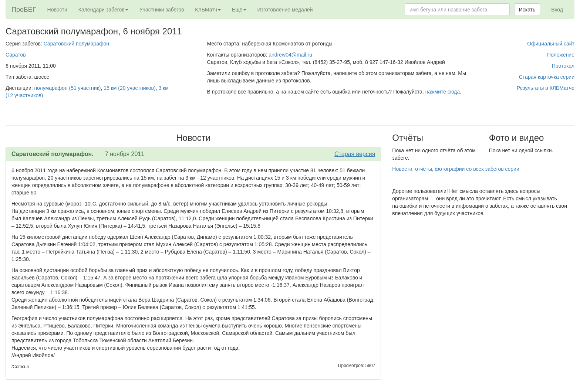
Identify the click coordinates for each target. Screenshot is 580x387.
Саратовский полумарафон (76, 44)
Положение (560, 55)
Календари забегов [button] (103, 10)
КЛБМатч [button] (208, 10)
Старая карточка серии (546, 77)
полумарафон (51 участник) (67, 88)
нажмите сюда (442, 92)
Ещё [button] (239, 10)
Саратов (16, 55)
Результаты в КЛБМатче (545, 88)
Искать (527, 10)
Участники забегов (161, 10)
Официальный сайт (550, 44)
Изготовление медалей (285, 10)
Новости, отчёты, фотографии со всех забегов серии (455, 169)
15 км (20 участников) (129, 88)
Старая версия (354, 154)
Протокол (563, 66)
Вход (557, 10)
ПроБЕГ (23, 9)
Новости (57, 10)
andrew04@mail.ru (290, 55)
